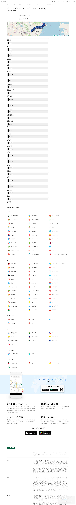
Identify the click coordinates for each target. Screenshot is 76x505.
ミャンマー (40, 462)
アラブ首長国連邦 (35, 460)
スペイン (58, 483)
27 (31, 30)
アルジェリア (39, 472)
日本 (50, 461)
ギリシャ (43, 467)
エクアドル (44, 471)
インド (45, 461)
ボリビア (63, 470)
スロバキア (61, 469)
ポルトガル (39, 469)
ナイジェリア (53, 472)
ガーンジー (40, 467)
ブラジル (54, 471)
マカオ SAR (49, 462)
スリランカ (36, 462)
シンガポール (42, 463)
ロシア (38, 470)
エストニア (54, 483)
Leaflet (54, 35)
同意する (66, 501)
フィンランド (63, 483)
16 (39, 27)
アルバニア (47, 464)
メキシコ (44, 470)
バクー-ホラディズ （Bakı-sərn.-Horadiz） (27, 8)
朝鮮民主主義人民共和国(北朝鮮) (39, 464)
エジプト (43, 472)
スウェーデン (52, 469)
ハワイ (55, 470)
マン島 (61, 467)
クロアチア (52, 467)
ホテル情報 (59, 1)
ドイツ (46, 483)
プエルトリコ (39, 471)
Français (42, 454)
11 (41, 27)
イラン (48, 461)
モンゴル (44, 462)
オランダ (61, 468)
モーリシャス (48, 472)
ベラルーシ (65, 469)
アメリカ (51, 470)
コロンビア (34, 471)
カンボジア (54, 461)
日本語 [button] (74, 1)
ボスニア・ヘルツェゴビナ (59, 464)
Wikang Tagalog (37, 454)
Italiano (53, 454)
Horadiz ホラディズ (23, 18)
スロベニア (56, 469)
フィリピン (58, 462)
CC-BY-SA (67, 35)
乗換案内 (54, 1)
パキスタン (62, 462)
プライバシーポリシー (63, 499)
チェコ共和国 (42, 483)
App (70, 1)
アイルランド (57, 467)
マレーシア (53, 462)
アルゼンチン (59, 470)
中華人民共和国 (58, 460)
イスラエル (41, 461)
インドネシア (36, 461)
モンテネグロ (52, 468)
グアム (35, 472)
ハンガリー (48, 467)
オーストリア (52, 464)
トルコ (55, 463)
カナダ (41, 470)
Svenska (64, 454)
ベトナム (60, 463)
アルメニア (41, 460)
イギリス (35, 467)
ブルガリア (34, 483)
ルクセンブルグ (38, 468)
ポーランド (34, 469)
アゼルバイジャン (46, 460)
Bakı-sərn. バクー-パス (24, 15)
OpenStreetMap (59, 35)
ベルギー (66, 464)
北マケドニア (57, 468)
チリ (66, 470)
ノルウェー (65, 468)
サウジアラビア (36, 463)
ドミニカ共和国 (49, 471)
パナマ (48, 470)
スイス (38, 483)
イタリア (64, 467)
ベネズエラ (58, 471)
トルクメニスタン (50, 463)
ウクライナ (34, 470)
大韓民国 (58, 461)
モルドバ (47, 468)
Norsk (61, 454)
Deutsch (46, 454)
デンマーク (50, 483)
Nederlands (34, 455)
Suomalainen (57, 454)
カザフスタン (62, 461)
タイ (46, 463)
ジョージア (64, 460)
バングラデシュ (52, 460)
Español (49, 454)
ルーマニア (43, 469)
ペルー (62, 471)
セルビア (47, 469)
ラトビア (43, 468)
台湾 (58, 463)
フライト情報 (65, 1)
